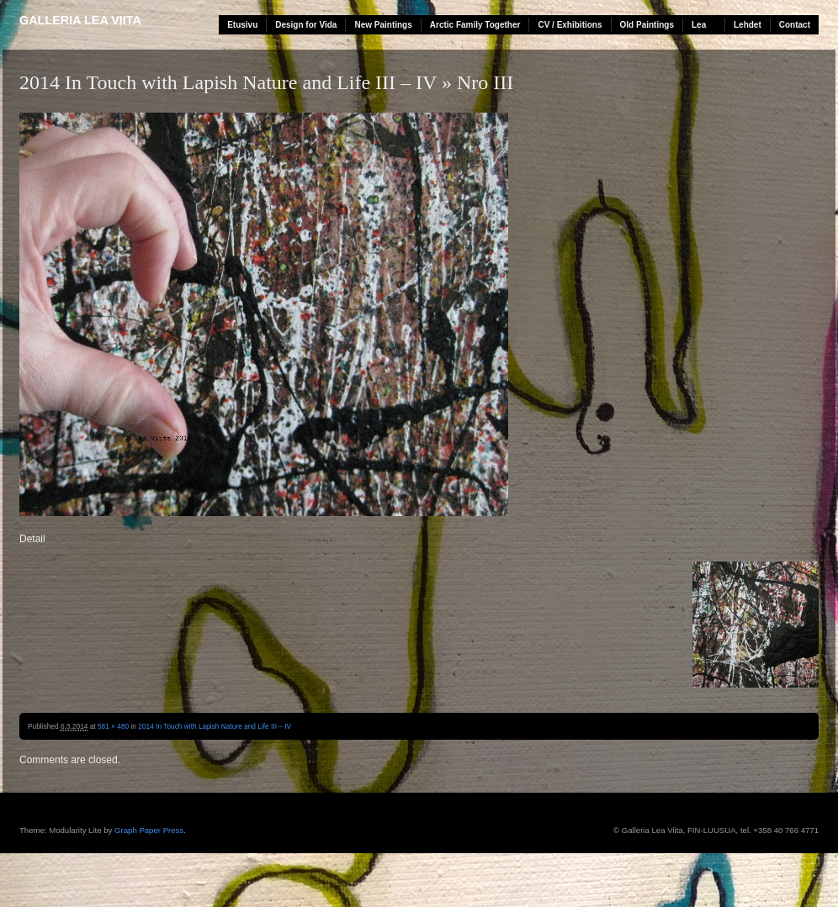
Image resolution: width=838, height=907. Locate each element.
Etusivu (242, 24)
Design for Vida (306, 24)
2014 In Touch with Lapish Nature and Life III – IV (228, 82)
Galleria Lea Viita (80, 20)
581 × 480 (113, 726)
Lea (699, 24)
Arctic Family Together (475, 24)
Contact (794, 24)
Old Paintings (647, 24)
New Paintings (382, 24)
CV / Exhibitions (570, 24)
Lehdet (747, 24)
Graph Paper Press (148, 830)
